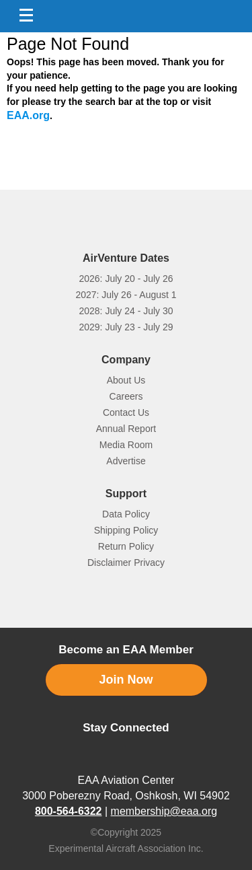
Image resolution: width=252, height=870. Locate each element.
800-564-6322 (68, 797)
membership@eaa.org (164, 797)
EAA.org (28, 115)
